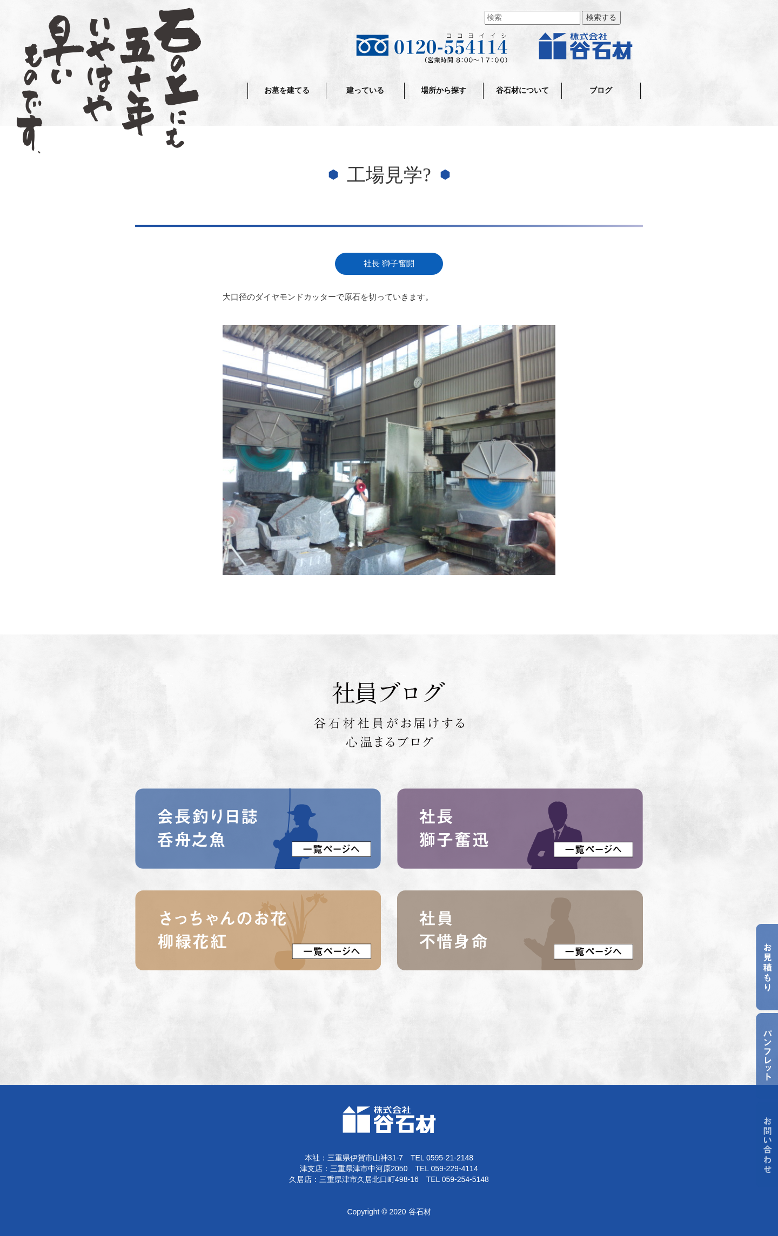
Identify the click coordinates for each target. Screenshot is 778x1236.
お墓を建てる (287, 90)
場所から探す (443, 90)
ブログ (600, 90)
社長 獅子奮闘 (389, 263)
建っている (365, 90)
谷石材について (522, 90)
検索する (601, 17)
